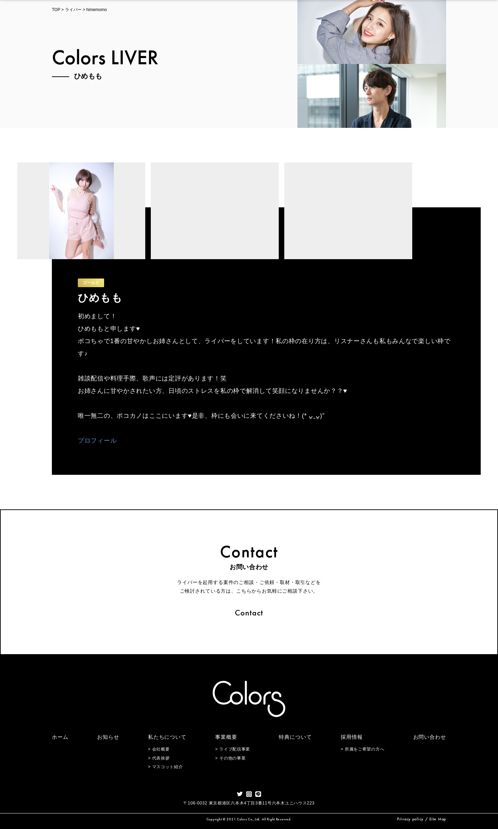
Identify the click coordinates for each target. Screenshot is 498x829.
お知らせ (108, 737)
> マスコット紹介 (165, 766)
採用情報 (352, 737)
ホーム (60, 737)
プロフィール (97, 440)
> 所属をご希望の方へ (362, 749)
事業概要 (226, 737)
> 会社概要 (159, 749)
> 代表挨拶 (159, 758)
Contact (249, 612)
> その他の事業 (230, 758)
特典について (295, 737)
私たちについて (167, 737)
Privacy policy (410, 819)
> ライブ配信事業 (232, 749)
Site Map (437, 819)
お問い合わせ (429, 737)
